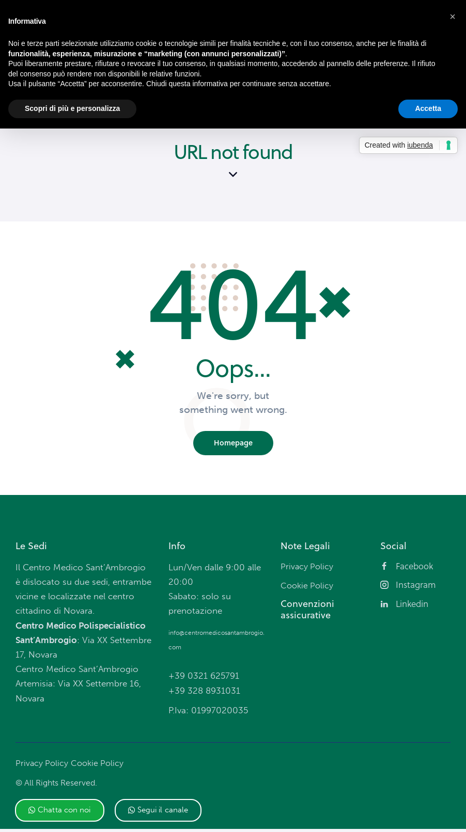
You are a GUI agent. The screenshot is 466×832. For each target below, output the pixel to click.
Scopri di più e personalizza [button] (72, 108)
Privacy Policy (42, 766)
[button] (59, 810)
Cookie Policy (100, 766)
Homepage (233, 446)
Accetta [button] (428, 108)
